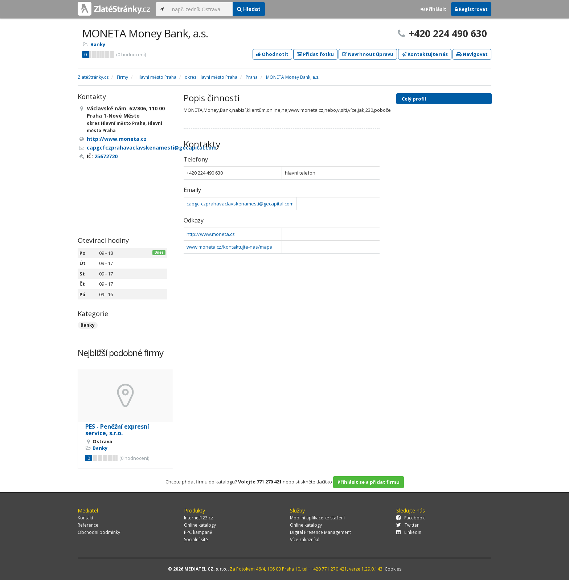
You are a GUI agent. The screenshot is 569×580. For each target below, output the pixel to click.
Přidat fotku (315, 54)
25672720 (106, 156)
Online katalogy (200, 525)
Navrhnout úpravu (367, 54)
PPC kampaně (198, 532)
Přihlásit (433, 9)
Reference (88, 525)
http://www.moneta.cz (211, 234)
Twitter (407, 525)
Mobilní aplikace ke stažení (317, 518)
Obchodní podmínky (99, 532)
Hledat (249, 8)
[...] (200, 9)
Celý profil (414, 98)
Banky (97, 44)
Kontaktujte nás (425, 54)
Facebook (410, 518)
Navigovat (472, 54)
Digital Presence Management (320, 532)
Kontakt (85, 518)
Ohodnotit (272, 54)
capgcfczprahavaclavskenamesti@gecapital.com (240, 203)
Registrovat (471, 9)
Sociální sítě (196, 539)
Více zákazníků (304, 539)
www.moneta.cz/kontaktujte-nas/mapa (230, 247)
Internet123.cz (198, 518)
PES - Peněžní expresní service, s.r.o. (117, 429)
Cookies (393, 569)
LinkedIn (408, 532)
